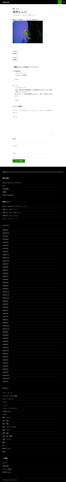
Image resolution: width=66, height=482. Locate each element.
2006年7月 (5, 270)
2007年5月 (5, 242)
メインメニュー (64, 2)
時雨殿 (4, 192)
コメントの (7, 469)
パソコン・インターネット (10, 408)
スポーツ (5, 402)
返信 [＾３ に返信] (18, 100)
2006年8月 (5, 267)
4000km (33, 58)
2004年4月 (5, 341)
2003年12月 (6, 350)
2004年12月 (6, 326)
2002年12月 (6, 375)
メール (15, 146)
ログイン (5, 463)
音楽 (4, 451)
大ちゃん (16, 212)
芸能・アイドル (7, 439)
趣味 (4, 442)
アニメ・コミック (7, 392)
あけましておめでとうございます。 (12, 182)
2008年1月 (5, 230)
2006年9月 (5, 264)
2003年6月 (5, 360)
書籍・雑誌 (6, 433)
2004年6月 (5, 335)
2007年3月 (5, 248)
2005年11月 (6, 295)
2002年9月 (5, 381)
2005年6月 (5, 307)
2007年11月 (6, 233)
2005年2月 (5, 319)
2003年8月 (5, 353)
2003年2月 (5, 372)
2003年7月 (5, 356)
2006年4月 (5, 279)
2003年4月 (5, 366)
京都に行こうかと (7, 209)
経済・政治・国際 (7, 436)
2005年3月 (5, 316)
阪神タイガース (7, 448)
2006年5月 (5, 276)
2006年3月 (5, 282)
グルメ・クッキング (8, 399)
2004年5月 (5, 338)
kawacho (17, 71)
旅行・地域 (6, 423)
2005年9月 (5, 301)
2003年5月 (5, 363)
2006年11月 (6, 257)
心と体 (4, 414)
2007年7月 (5, 236)
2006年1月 (5, 288)
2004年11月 (6, 329)
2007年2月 (5, 251)
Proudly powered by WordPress (10, 480)
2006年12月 (6, 254)
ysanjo (26, 15)
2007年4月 (5, 245)
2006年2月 (5, 285)
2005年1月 (5, 322)
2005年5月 (5, 310)
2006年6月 (5, 273)
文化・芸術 (6, 420)
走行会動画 (6, 189)
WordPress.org (7, 472)
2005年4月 (5, 313)
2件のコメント (33, 15)
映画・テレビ (6, 430)
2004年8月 (5, 332)
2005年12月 (6, 292)
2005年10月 (6, 298)
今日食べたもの (7, 411)
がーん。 (5, 218)
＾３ (16, 85)
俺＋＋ (4, 185)
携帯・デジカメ (16, 9)
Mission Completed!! (8, 195)
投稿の (6, 466)
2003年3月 (5, 369)
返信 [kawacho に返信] (18, 79)
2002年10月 (6, 378)
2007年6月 (5, 239)
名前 (14, 138)
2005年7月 (5, 304)
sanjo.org (6, 2)
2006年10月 (6, 261)
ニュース (5, 405)
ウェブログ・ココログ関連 (10, 396)
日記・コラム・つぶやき (9, 427)
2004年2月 (5, 347)
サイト (15, 153)
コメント (15, 116)
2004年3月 (5, 344)
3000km (33, 52)
